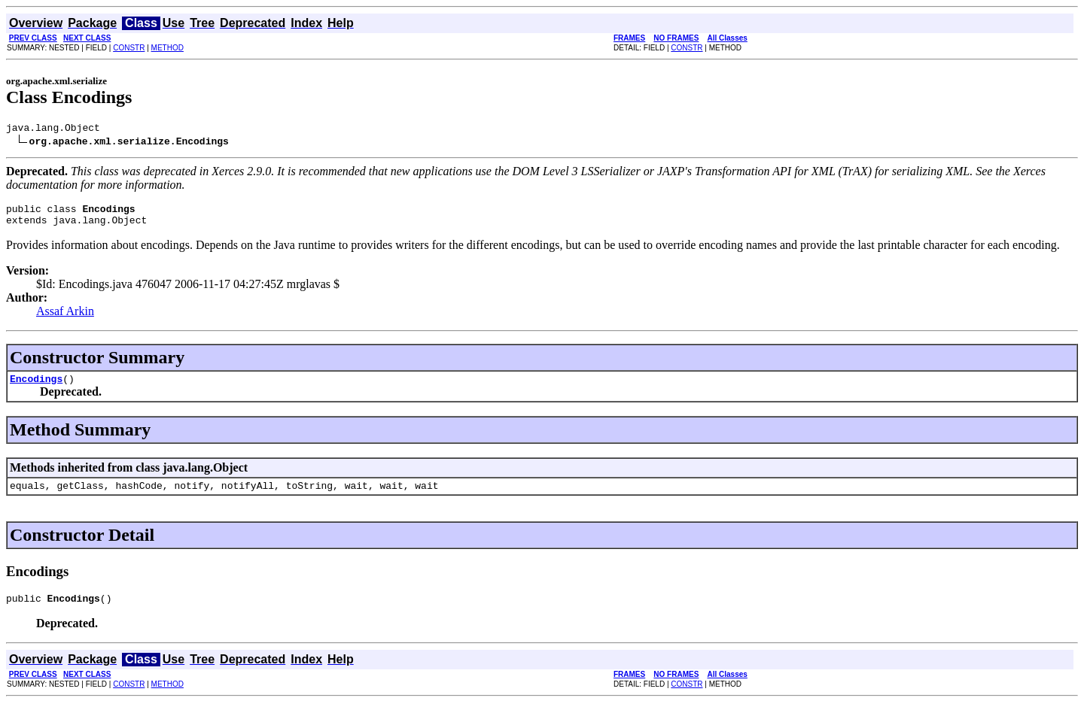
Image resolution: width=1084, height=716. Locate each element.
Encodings (36, 387)
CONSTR (129, 48)
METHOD (167, 48)
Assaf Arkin (65, 317)
